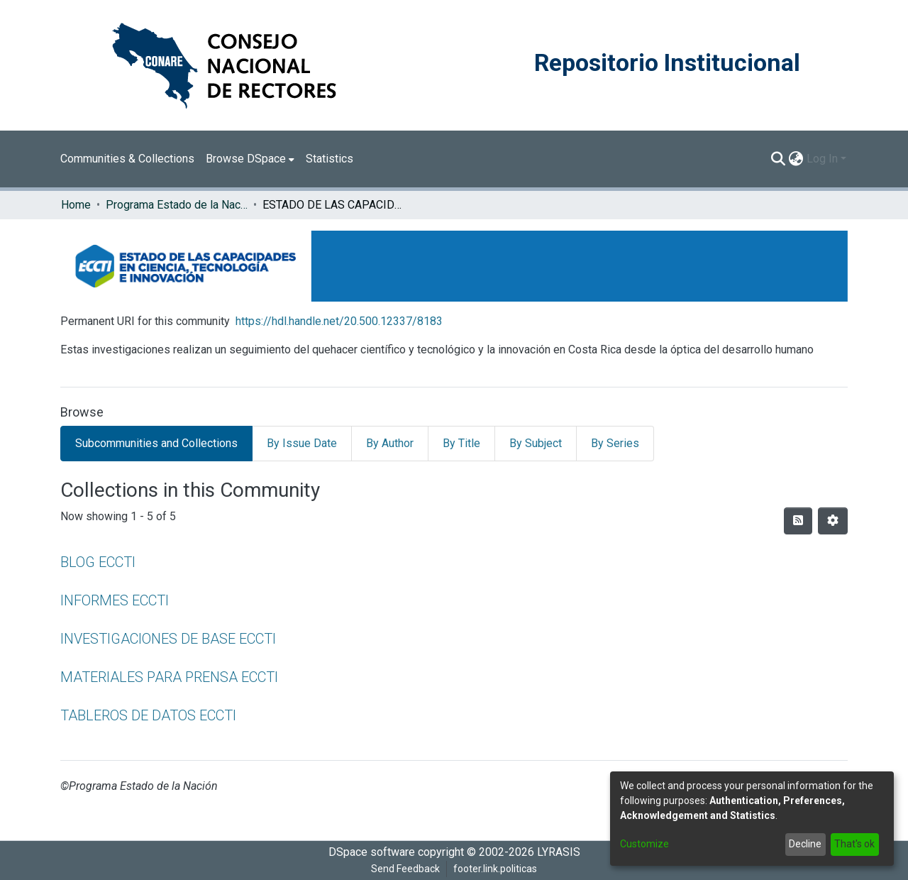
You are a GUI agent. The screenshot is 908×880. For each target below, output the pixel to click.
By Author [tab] (390, 443)
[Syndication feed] (798, 520)
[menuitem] (250, 159)
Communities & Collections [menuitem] (127, 158)
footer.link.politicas (495, 868)
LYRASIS (558, 852)
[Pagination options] (833, 520)
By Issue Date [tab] (302, 443)
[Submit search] (778, 158)
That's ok (854, 843)
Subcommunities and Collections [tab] (156, 443)
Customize (644, 843)
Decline (805, 843)
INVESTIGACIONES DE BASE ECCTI (168, 638)
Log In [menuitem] (822, 158)
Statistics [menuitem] (329, 158)
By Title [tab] (461, 443)
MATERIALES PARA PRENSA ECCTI (169, 677)
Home (76, 204)
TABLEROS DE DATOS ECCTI (148, 715)
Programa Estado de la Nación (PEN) (177, 204)
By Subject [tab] (535, 443)
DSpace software (371, 852)
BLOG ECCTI (97, 562)
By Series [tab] (615, 443)
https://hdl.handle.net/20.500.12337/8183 (339, 321)
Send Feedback (405, 868)
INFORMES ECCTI (114, 600)
